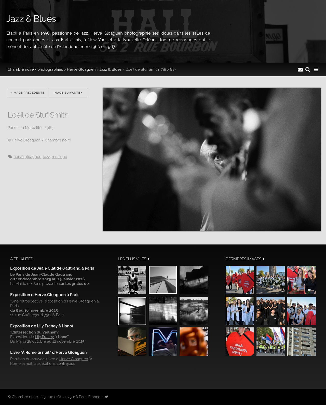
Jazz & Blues (110, 69)
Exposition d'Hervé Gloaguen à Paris (44, 294)
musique (59, 156)
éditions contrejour (58, 363)
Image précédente (27, 92)
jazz (46, 156)
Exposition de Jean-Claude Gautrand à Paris (52, 268)
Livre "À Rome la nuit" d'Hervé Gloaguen (48, 352)
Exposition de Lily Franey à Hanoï (41, 326)
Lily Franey (44, 337)
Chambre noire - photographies (35, 69)
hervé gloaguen (27, 156)
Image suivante (68, 92)
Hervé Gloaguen (81, 69)
